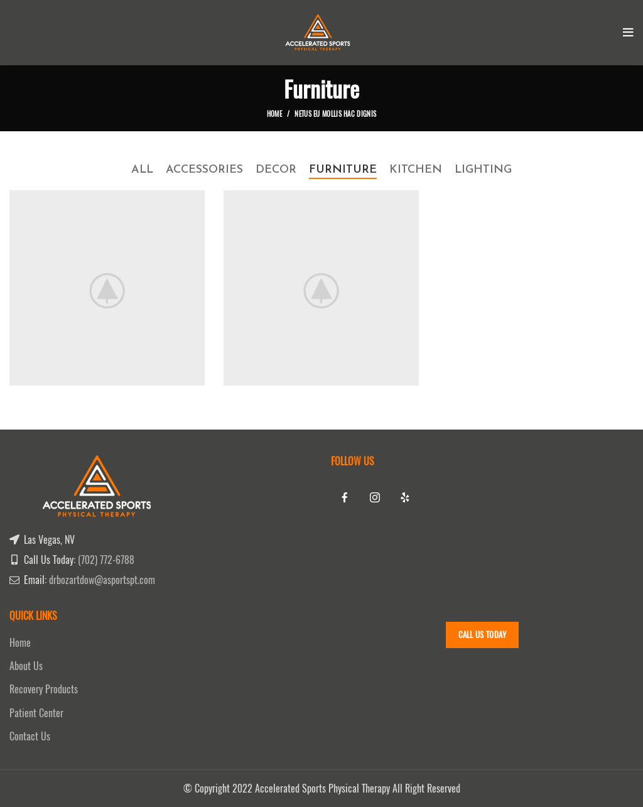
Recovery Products (43, 689)
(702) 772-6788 (106, 559)
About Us (26, 666)
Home (274, 114)
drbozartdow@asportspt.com (102, 580)
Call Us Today (482, 634)
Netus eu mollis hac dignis (335, 114)
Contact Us (29, 736)
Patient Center (36, 713)
